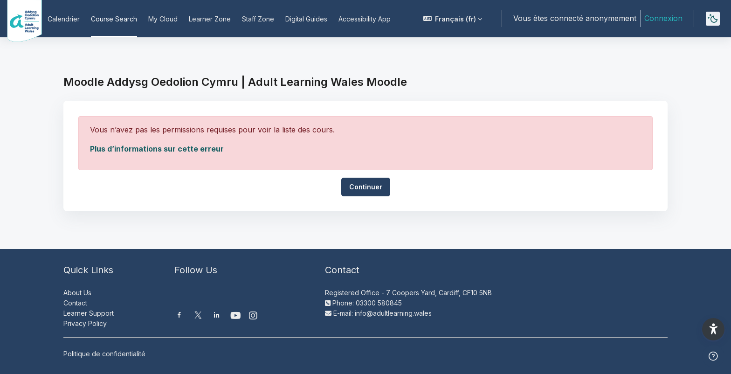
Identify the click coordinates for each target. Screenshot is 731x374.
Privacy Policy (85, 323)
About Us (77, 293)
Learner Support (88, 313)
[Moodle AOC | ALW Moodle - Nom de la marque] (18, 18)
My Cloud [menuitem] (163, 19)
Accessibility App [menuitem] (364, 19)
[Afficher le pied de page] (713, 356)
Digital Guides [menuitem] (306, 19)
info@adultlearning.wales (393, 313)
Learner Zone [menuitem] (210, 19)
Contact (75, 303)
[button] (452, 18)
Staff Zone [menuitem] (258, 19)
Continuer (365, 187)
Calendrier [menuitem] (64, 19)
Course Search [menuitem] (114, 19)
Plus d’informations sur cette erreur (157, 148)
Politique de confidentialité (104, 354)
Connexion (663, 18)
